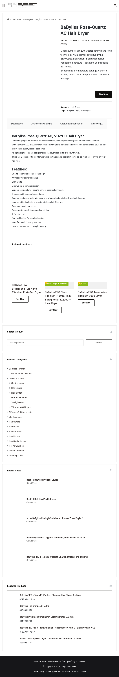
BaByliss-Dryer (73, 110)
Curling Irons (17, 383)
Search (98, 342)
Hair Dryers (28, 19)
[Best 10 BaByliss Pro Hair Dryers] (15, 486)
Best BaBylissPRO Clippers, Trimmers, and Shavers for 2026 (55, 537)
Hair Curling (14, 421)
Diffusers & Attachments (20, 412)
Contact (75, 671)
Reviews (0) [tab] (97, 123)
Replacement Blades (21, 373)
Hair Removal (15, 431)
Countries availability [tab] (41, 123)
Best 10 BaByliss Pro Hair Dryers (42, 480)
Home (12, 19)
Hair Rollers (14, 436)
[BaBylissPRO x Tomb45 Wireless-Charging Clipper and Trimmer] (15, 563)
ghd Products (15, 417)
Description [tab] (17, 123)
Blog (42, 671)
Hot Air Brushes (16, 446)
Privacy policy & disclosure (58, 671)
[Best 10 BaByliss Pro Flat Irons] (15, 506)
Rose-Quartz (86, 110)
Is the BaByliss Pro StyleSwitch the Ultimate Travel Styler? (54, 518)
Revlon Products (16, 450)
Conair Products (16, 378)
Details (63, 44)
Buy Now (103, 94)
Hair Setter (16, 393)
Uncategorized (16, 455)
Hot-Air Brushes (19, 397)
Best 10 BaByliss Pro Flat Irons (41, 499)
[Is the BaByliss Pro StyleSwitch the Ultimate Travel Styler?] (15, 525)
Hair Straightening (17, 441)
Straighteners (17, 402)
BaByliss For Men (17, 368)
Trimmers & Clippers (21, 407)
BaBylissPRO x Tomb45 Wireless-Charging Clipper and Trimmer (57, 557)
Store (19, 19)
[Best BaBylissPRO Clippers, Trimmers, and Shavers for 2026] (15, 544)
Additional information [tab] (71, 123)
